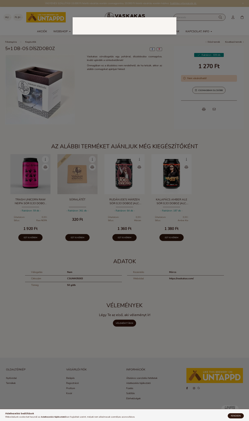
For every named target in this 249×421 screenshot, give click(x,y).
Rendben (236, 415)
